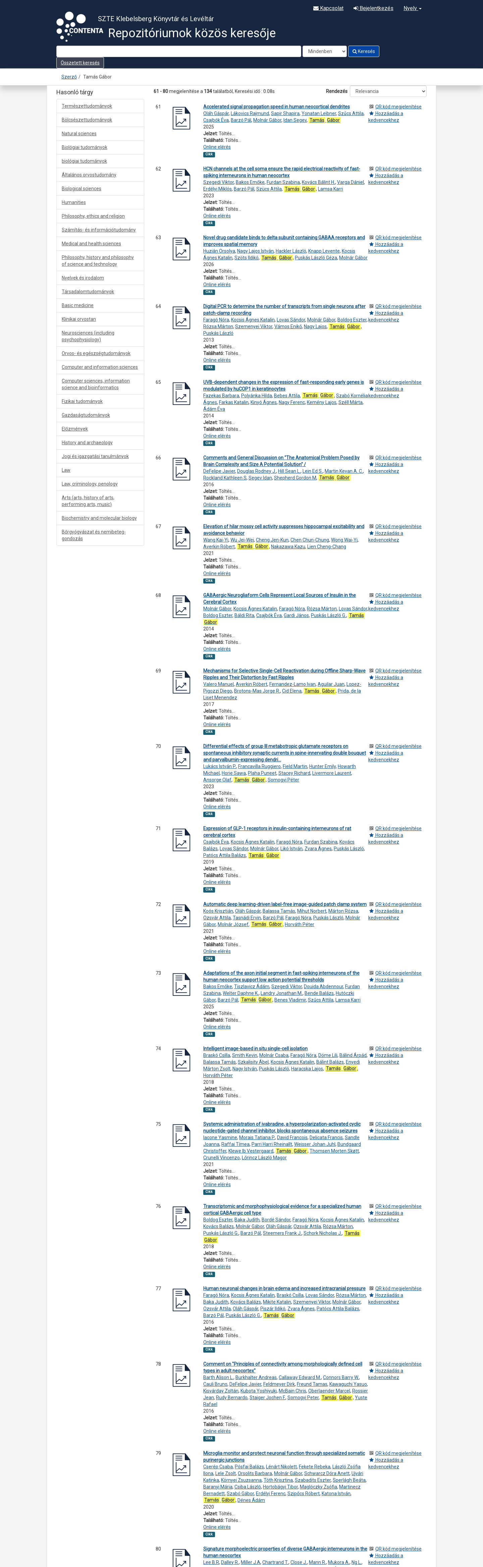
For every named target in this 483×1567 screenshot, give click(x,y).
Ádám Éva (214, 409)
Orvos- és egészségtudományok (96, 353)
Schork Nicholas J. (323, 1233)
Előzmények (75, 429)
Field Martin (295, 766)
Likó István (291, 848)
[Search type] (325, 51)
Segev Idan (260, 478)
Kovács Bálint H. (318, 182)
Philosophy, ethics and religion (93, 216)
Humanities (74, 202)
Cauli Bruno (215, 1384)
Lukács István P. (219, 766)
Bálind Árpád (353, 1055)
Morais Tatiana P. (257, 1137)
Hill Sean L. (289, 471)
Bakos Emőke (250, 182)
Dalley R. (230, 1562)
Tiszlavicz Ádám (251, 986)
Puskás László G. (328, 615)
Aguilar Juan (331, 684)
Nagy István (244, 1068)
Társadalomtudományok (88, 291)
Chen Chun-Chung (309, 540)
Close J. (298, 1562)
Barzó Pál (241, 120)
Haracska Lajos (307, 1068)
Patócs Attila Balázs (224, 855)
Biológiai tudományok (84, 147)
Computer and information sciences (100, 367)
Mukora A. (339, 1562)
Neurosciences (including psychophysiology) (88, 336)
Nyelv (413, 8)
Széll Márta (350, 402)
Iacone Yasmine (220, 1137)
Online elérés (217, 147)
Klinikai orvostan (79, 319)
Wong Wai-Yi (344, 540)
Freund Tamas (312, 1384)
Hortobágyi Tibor (280, 1486)
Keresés (364, 51)
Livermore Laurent (331, 773)
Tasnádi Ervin (247, 917)
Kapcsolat (328, 8)
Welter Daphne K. (241, 993)
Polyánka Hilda (256, 395)
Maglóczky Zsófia (318, 1486)
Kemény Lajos (321, 402)
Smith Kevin (244, 1055)
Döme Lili (327, 1055)
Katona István (336, 1493)
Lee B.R (211, 1562)
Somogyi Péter (283, 779)
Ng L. (357, 1562)
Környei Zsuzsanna (241, 1480)
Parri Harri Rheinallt (272, 1144)
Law (66, 470)
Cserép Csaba (218, 1466)
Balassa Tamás (279, 911)
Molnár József (233, 924)
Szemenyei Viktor (253, 326)
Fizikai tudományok (82, 401)
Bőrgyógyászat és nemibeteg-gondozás (94, 535)
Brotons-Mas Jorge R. (257, 691)
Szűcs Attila (351, 113)
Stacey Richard (294, 773)
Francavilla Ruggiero (259, 766)
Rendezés (336, 91)
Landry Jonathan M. (282, 993)
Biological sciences (81, 188)
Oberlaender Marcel (329, 1391)
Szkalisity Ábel (253, 1062)
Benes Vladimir (290, 1000)
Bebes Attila (287, 395)
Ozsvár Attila (217, 917)
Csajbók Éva (216, 120)
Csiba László (247, 1486)
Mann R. (317, 1562)
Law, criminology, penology (90, 484)
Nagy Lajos (315, 326)
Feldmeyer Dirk (279, 1384)
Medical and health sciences (91, 243)
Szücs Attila (269, 189)
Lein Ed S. (313, 471)
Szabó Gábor (240, 1493)
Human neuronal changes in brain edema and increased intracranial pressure (284, 1288)
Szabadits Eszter (313, 1480)
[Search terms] (178, 51)
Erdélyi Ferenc (270, 1493)
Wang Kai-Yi (215, 540)
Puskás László (218, 333)
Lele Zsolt (225, 1473)
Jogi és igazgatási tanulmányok (95, 456)
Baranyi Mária (217, 1486)
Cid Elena (292, 691)
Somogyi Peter (303, 1397)
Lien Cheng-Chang (326, 546)
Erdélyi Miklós (217, 189)
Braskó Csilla (216, 1055)
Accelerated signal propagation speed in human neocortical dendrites (276, 106)
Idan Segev (295, 120)
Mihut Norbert (311, 911)
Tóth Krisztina (278, 1480)
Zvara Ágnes (318, 848)
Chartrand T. (275, 1562)
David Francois (292, 1137)
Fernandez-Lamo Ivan (292, 684)
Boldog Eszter (352, 319)
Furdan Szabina (283, 182)
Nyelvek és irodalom (83, 278)
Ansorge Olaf (217, 779)
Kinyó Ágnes (264, 402)
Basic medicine (78, 305)
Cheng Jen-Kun (272, 540)
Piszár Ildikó (272, 1308)
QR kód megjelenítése (398, 106)
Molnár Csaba (273, 1055)
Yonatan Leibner (319, 113)
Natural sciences (79, 133)
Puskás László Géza (316, 257)
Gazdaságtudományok (86, 415)
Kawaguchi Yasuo (348, 1384)
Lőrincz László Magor (264, 1157)
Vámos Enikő (288, 326)
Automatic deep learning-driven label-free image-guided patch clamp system (285, 904)
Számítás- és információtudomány (99, 230)
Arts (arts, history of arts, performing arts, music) (88, 501)
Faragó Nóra (216, 319)
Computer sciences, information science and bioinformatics (96, 384)
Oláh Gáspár (216, 113)
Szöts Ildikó (246, 257)
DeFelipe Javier (219, 471)
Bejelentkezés (373, 8)
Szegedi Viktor (218, 182)
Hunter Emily (322, 766)
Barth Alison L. (218, 1377)
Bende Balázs (319, 993)
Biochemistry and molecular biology (99, 518)
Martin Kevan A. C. (344, 471)
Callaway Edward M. (300, 1377)
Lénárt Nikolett (281, 1466)
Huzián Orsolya (219, 251)
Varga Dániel (350, 182)
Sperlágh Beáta (349, 1480)
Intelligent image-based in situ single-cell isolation (255, 1048)
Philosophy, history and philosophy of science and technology (98, 261)
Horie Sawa (234, 773)
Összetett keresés (80, 62)
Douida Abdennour (323, 986)
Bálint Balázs (330, 1062)
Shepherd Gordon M (295, 478)
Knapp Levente (324, 251)
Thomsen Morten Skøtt (334, 1151)
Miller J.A (250, 1562)
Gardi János (296, 615)
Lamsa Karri (330, 189)
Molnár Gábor (267, 120)
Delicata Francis (326, 1137)
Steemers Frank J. (282, 1233)
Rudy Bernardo (232, 1397)
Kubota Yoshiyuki (258, 1391)
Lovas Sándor (291, 319)
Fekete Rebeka (314, 1466)
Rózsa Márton (218, 326)
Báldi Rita (244, 615)
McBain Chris (292, 1391)
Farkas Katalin (234, 402)
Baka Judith (247, 1219)
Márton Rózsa (343, 911)
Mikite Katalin (277, 1302)
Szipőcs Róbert (303, 1493)
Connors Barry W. (341, 1377)
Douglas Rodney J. (256, 471)
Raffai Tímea (235, 1144)
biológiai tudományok (84, 161)
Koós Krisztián (218, 911)
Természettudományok (87, 106)
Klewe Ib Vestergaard (250, 1151)
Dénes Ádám (251, 1500)
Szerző (69, 77)
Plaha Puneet (262, 773)
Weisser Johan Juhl (314, 1144)
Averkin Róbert (219, 546)
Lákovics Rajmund (250, 113)
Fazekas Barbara (221, 395)
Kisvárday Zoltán (220, 1391)
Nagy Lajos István (255, 251)
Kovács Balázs (218, 1226)
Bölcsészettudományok (87, 119)
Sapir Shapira (285, 113)
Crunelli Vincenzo (221, 1157)
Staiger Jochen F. (267, 1397)
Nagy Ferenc (292, 402)
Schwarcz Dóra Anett (327, 1473)
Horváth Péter (299, 924)
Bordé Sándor (276, 1219)
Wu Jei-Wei (242, 540)
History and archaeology (87, 442)
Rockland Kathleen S (225, 478)
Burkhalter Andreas (256, 1377)
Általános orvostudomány (89, 175)
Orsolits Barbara (255, 1473)
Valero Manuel (218, 684)
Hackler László (291, 251)
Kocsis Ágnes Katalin (253, 319)
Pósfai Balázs (249, 1466)
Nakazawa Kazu (288, 546)
